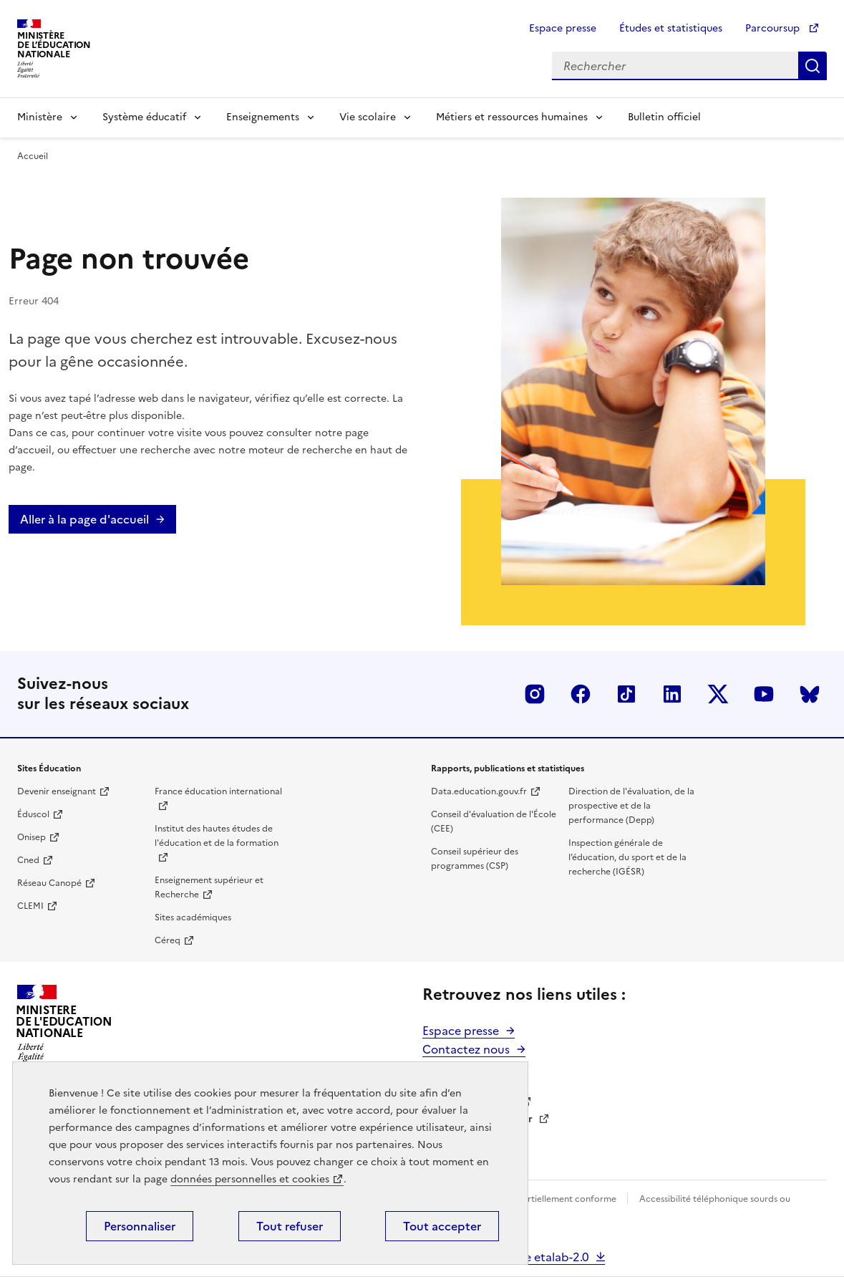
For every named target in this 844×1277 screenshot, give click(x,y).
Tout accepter (442, 1226)
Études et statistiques (670, 28)
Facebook (580, 694)
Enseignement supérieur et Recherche (209, 887)
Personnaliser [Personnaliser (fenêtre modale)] (139, 1226)
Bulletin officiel (664, 117)
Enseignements (262, 117)
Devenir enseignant (56, 791)
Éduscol (33, 814)
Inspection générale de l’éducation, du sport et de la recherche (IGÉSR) (627, 857)
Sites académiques (193, 917)
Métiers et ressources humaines (512, 117)
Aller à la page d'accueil (84, 519)
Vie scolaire (367, 117)
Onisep (31, 837)
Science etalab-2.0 (539, 1257)
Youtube (764, 694)
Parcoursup (773, 28)
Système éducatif (144, 117)
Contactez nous (466, 1049)
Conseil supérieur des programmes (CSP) (474, 858)
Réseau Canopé (49, 883)
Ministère (39, 117)
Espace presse (562, 28)
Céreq (167, 940)
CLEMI (30, 906)
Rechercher (812, 66)
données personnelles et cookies (249, 1179)
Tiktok (626, 694)
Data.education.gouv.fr (479, 791)
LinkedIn (672, 694)
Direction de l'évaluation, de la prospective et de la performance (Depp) (631, 806)
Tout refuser (289, 1226)
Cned (28, 860)
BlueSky (809, 694)
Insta (535, 694)
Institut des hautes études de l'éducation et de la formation (216, 835)
